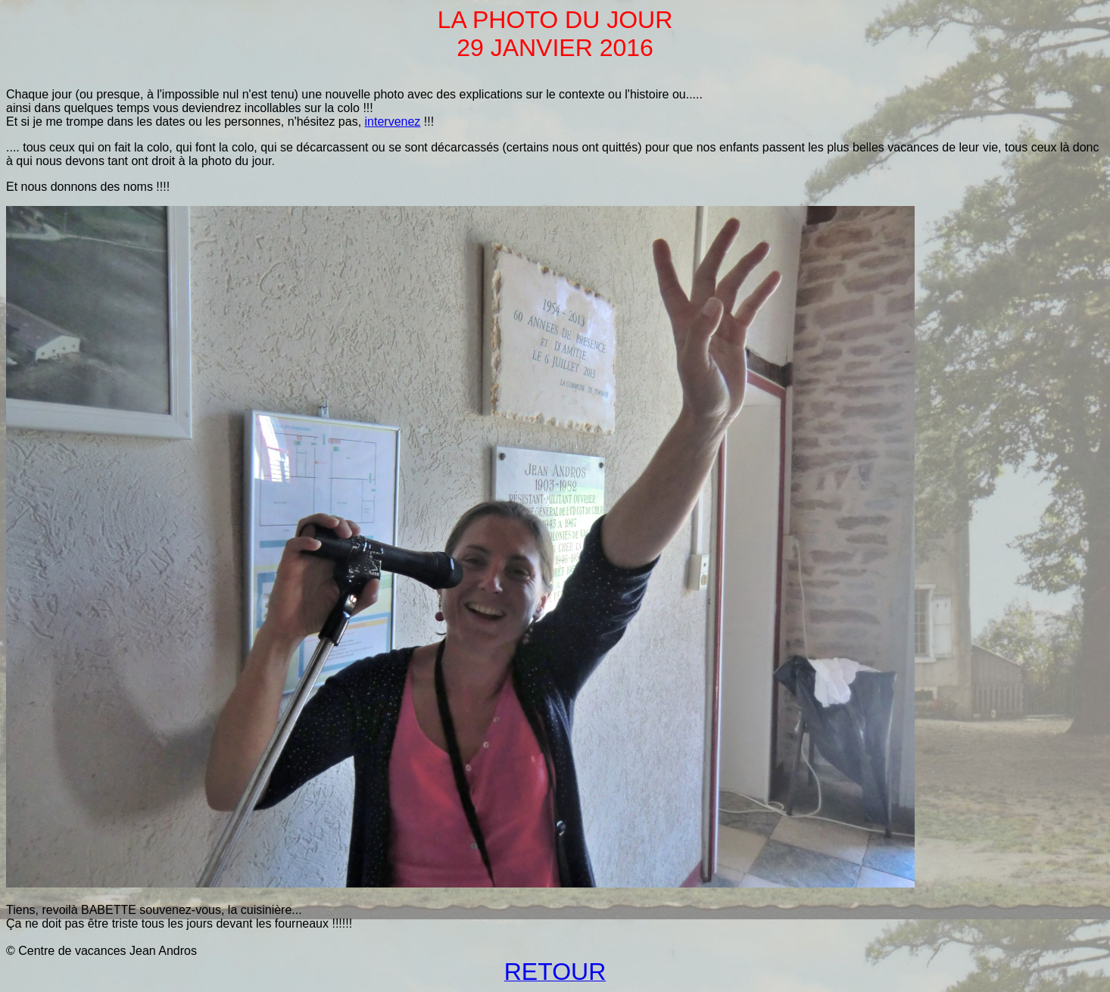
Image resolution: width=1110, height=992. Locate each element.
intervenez (393, 121)
